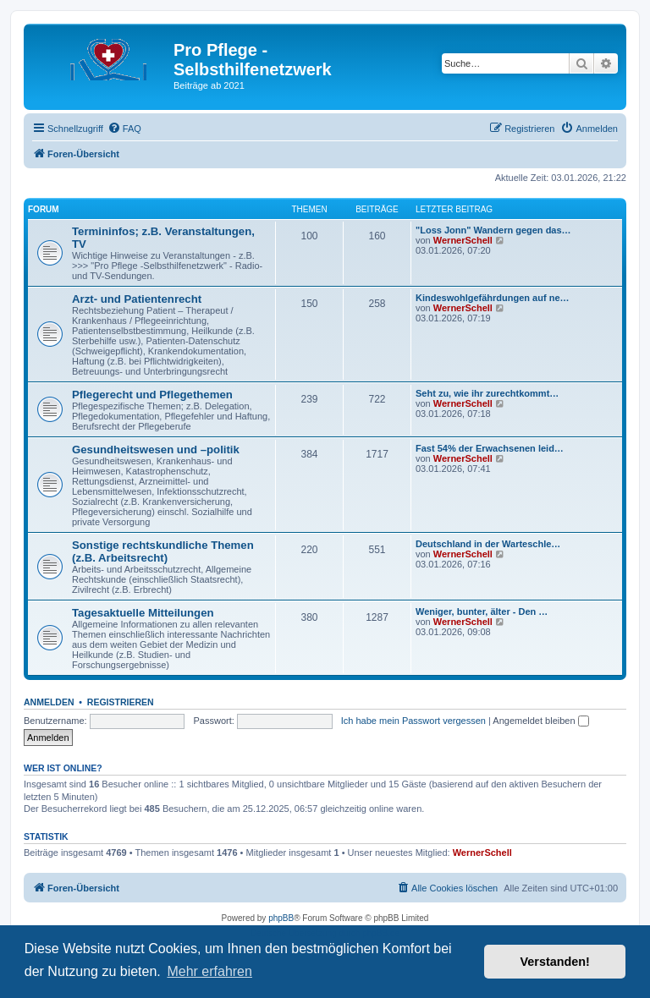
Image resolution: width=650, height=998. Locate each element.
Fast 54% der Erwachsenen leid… (490, 448)
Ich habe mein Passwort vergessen (413, 721)
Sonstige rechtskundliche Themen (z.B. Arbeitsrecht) (163, 551)
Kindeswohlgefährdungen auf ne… (493, 298)
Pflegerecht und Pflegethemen (152, 394)
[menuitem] (124, 128)
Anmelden (49, 702)
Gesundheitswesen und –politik (156, 449)
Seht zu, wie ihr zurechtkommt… (487, 393)
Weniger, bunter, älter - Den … (482, 611)
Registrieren (120, 702)
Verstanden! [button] (555, 961)
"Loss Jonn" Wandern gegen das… (493, 230)
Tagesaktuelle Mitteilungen (143, 612)
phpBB (281, 918)
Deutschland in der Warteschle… (488, 544)
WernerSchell (463, 240)
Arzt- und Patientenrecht (136, 299)
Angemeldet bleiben (540, 721)
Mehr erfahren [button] (209, 971)
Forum (43, 209)
